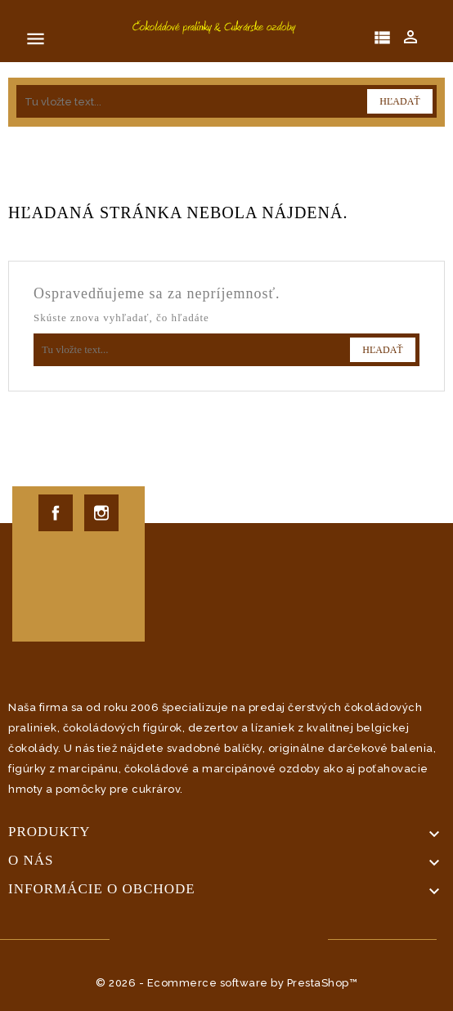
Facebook (55, 512)
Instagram (101, 512)
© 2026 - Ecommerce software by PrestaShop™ (226, 983)
